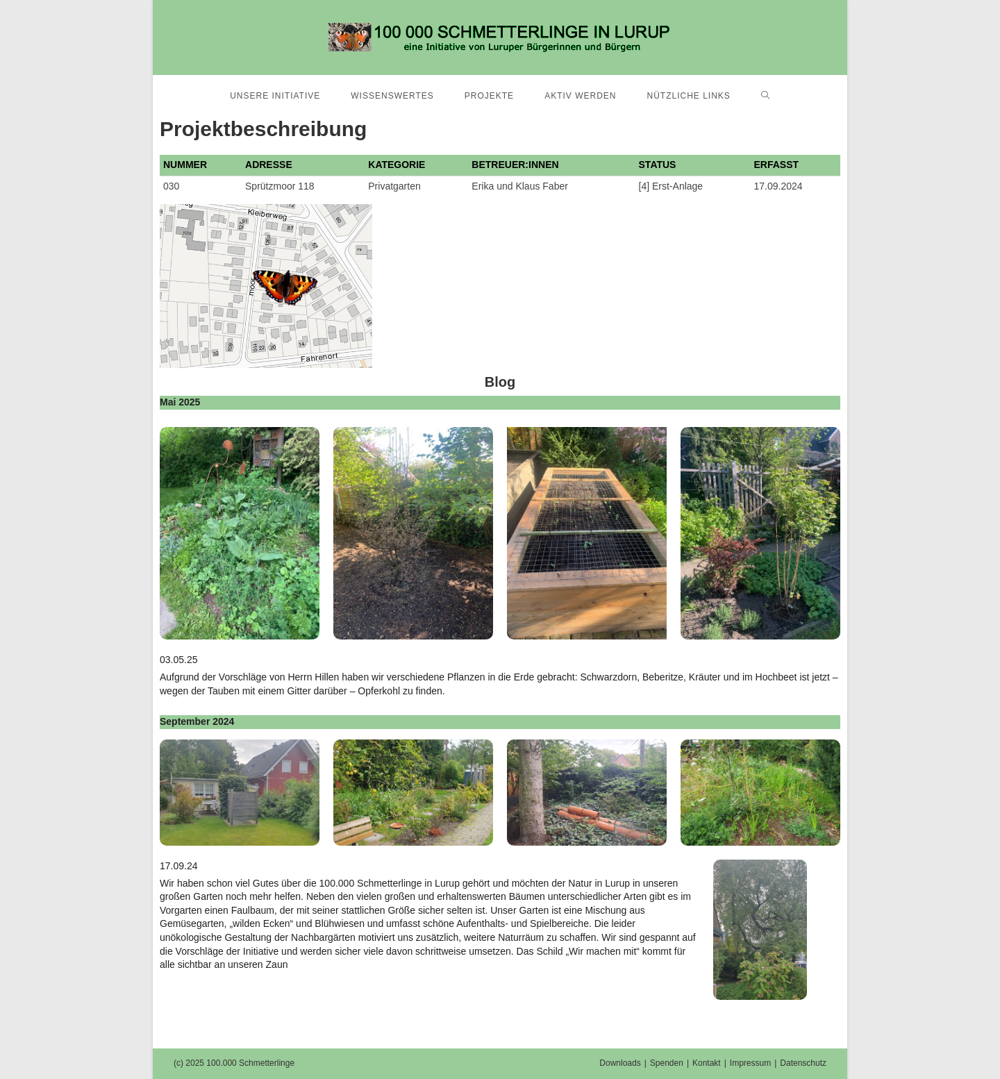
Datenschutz (803, 1063)
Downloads (619, 1063)
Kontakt (706, 1063)
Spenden (666, 1063)
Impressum (750, 1063)
